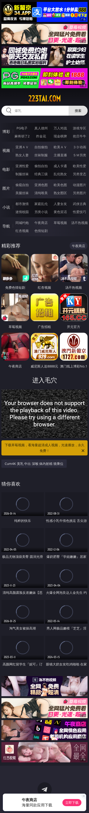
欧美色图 (60, 185)
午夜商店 (41, 222)
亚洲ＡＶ (22, 147)
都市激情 (22, 203)
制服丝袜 (22, 174)
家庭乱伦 (41, 203)
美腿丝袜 (22, 193)
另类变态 (79, 174)
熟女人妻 (22, 155)
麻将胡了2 (22, 136)
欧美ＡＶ (60, 147)
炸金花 (41, 136)
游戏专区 (79, 128)
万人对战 (60, 128)
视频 (6, 150)
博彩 (6, 131)
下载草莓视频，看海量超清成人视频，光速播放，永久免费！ (45, 448)
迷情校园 (22, 212)
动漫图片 (79, 185)
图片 (6, 188)
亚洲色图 (41, 185)
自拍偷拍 (41, 147)
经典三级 (41, 174)
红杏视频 (22, 230)
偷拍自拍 (41, 166)
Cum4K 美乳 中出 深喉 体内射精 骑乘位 (34, 463)
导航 (6, 226)
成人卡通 (60, 166)
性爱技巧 (79, 212)
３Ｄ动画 (79, 147)
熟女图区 (60, 193)
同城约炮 (22, 222)
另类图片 (79, 193)
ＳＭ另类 (79, 155)
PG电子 (22, 128)
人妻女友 (60, 203)
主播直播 (60, 155)
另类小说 (41, 212)
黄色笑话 (60, 212)
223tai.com (44, 98)
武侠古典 (79, 203)
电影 (6, 169)
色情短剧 (41, 230)
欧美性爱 (79, 166)
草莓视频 (60, 222)
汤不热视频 (79, 222)
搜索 (78, 110)
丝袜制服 (41, 155)
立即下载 (72, 802)
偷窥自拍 (22, 185)
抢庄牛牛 (79, 136)
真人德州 (41, 128)
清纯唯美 (41, 193)
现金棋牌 (60, 136)
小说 (6, 207)
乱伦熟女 (60, 174)
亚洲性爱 (22, 166)
